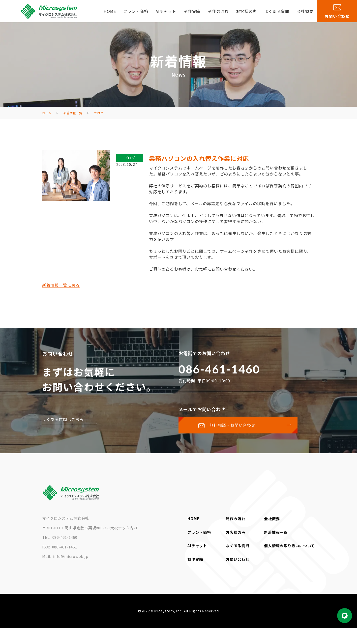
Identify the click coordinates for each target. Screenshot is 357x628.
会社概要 (305, 11)
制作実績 (192, 11)
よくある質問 (276, 11)
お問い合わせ (237, 559)
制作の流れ (218, 11)
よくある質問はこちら (63, 419)
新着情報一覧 (276, 532)
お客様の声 (246, 11)
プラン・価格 (135, 11)
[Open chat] (344, 615)
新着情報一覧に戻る (61, 285)
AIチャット (166, 11)
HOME (110, 11)
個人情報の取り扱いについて (289, 545)
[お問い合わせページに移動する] (238, 425)
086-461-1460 (219, 369)
